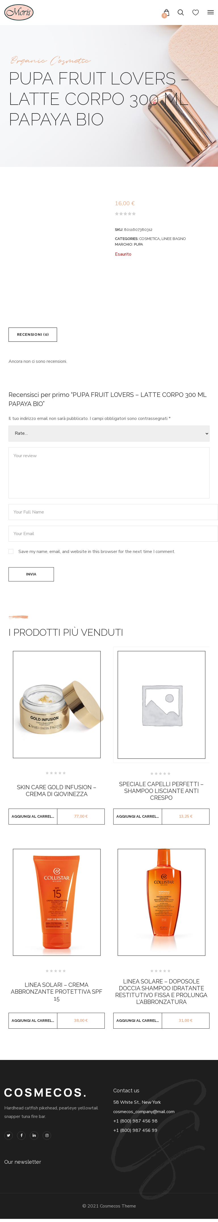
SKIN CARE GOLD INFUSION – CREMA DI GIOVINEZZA (56, 794)
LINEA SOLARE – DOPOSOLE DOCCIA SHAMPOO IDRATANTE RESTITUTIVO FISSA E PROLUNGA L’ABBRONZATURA (161, 994)
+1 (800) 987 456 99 (135, 1133)
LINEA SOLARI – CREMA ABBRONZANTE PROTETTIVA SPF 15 (56, 995)
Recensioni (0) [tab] (35, 335)
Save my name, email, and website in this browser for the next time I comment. (96, 553)
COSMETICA (149, 239)
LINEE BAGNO (174, 239)
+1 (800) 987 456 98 (135, 1124)
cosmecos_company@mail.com (144, 1115)
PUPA (138, 244)
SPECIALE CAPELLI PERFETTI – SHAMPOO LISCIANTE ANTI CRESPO (161, 794)
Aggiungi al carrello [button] (34, 820)
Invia (31, 577)
